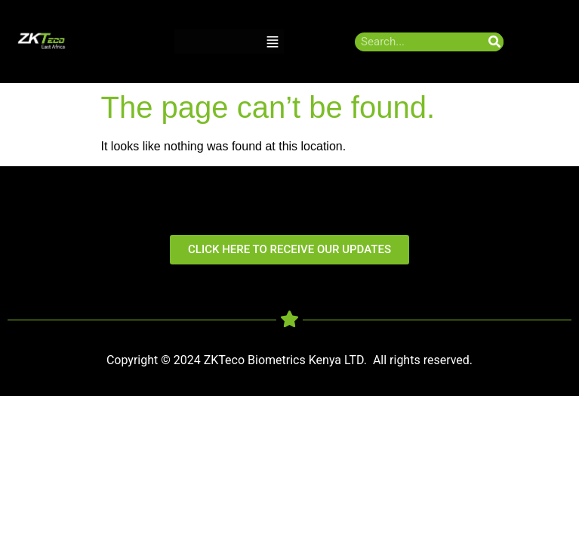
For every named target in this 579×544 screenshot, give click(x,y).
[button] (272, 41)
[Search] (494, 41)
